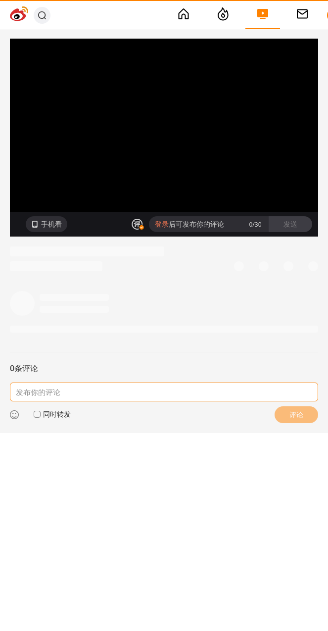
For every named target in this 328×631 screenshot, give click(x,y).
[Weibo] (19, 15)
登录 (162, 224)
